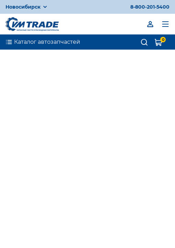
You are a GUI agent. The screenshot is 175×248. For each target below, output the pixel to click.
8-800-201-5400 (149, 7)
